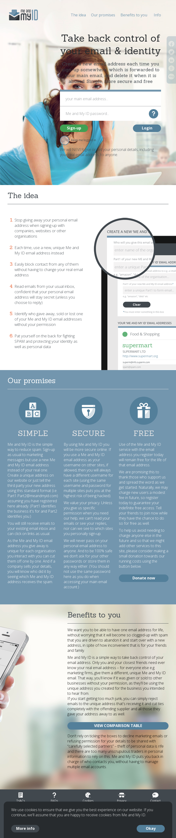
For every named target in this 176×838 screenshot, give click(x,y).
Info (157, 15)
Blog (171, 76)
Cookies (88, 801)
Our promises (103, 15)
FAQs (54, 801)
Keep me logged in (78, 140)
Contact (155, 801)
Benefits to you (134, 15)
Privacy (121, 801)
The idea (78, 15)
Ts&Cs (20, 801)
